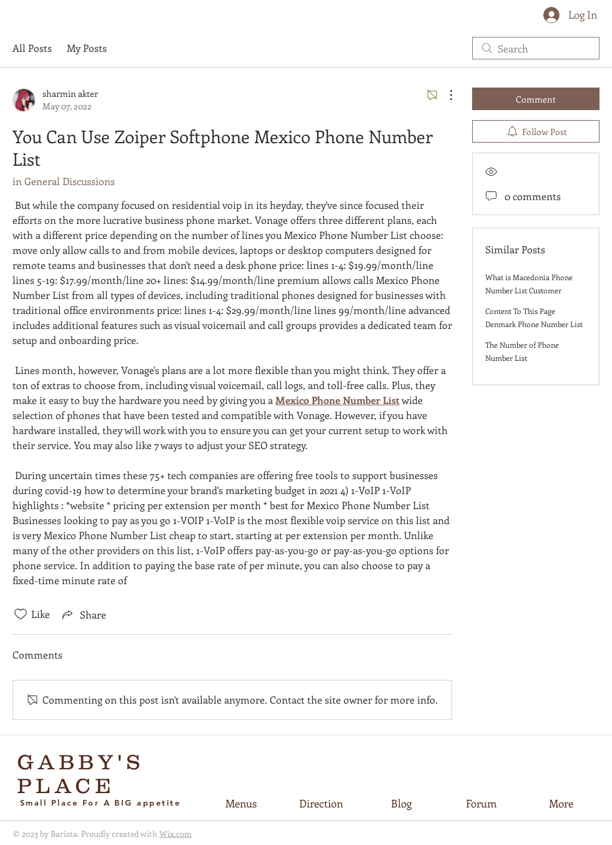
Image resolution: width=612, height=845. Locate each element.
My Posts (87, 47)
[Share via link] (83, 614)
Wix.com (175, 833)
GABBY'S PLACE (81, 773)
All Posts (32, 47)
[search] (536, 48)
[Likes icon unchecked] (20, 614)
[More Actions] (444, 95)
